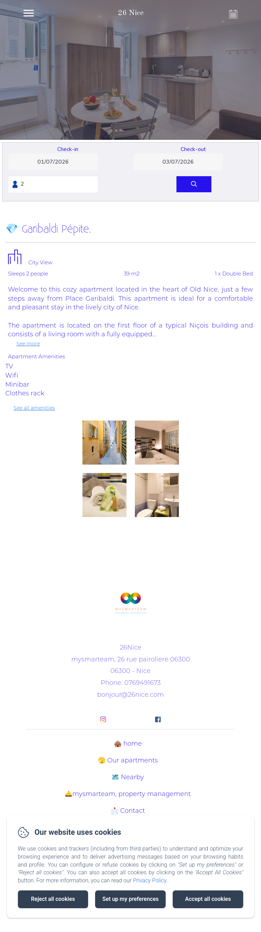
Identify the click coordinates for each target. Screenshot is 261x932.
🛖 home (128, 743)
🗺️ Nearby (127, 777)
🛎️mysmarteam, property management (128, 794)
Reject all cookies (53, 899)
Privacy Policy (149, 880)
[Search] (193, 184)
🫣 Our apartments (128, 760)
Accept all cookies (208, 899)
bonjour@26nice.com (130, 694)
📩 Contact (128, 811)
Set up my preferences (130, 899)
